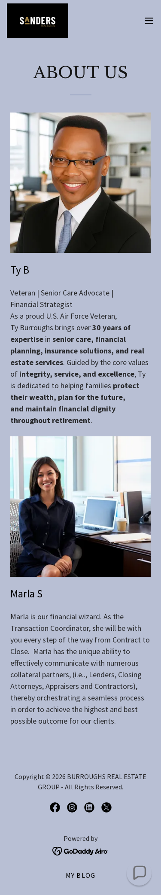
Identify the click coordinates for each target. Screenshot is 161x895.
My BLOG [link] (80, 875)
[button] (149, 20)
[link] (37, 20)
